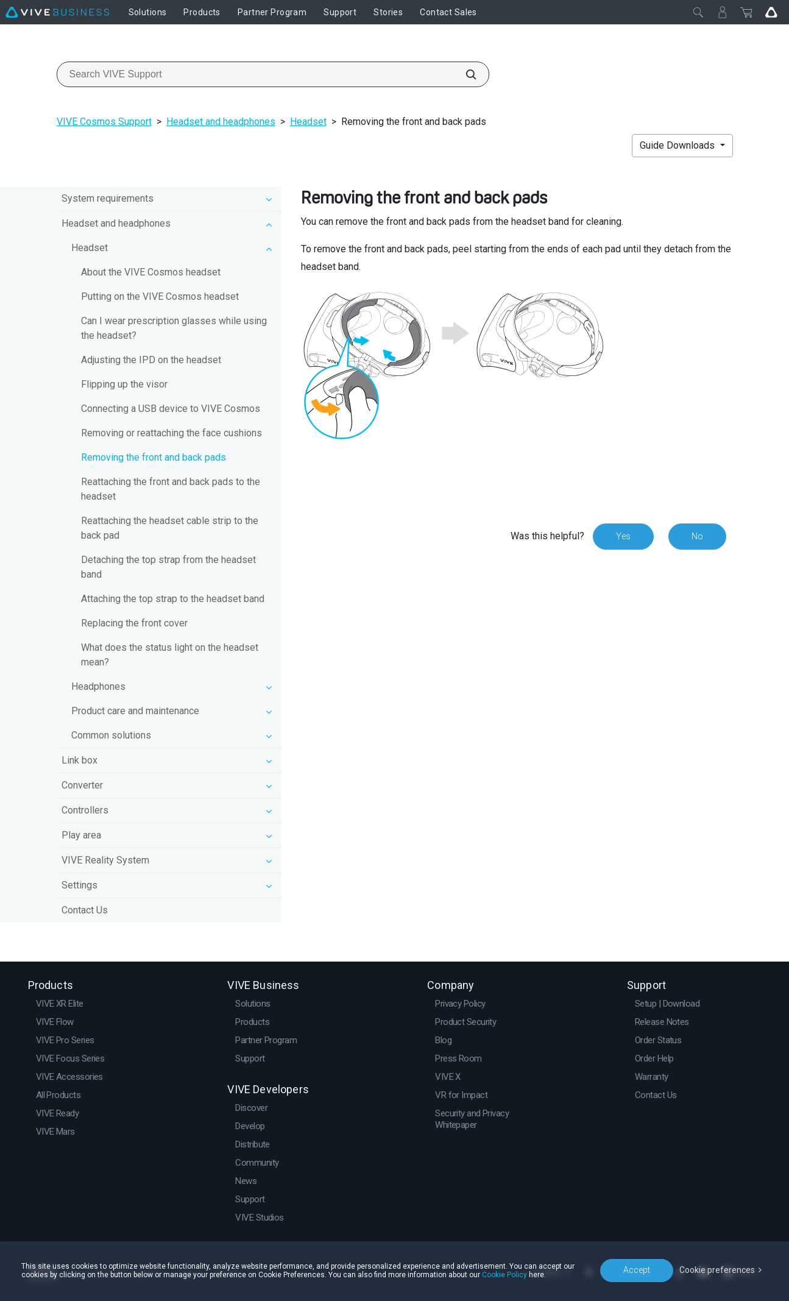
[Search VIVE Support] (464, 74)
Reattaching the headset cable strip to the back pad (169, 528)
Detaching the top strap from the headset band (168, 567)
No (697, 536)
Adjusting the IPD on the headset (151, 360)
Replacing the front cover (134, 623)
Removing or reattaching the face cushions (171, 433)
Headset (308, 121)
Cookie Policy (504, 1275)
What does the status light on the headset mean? (169, 655)
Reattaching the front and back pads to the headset (170, 489)
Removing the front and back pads (153, 457)
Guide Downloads (678, 145)
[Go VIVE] (771, 12)
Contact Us (85, 910)
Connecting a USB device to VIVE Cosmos (170, 408)
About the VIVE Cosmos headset (151, 272)
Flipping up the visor (124, 384)
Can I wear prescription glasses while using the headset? (174, 328)
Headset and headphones (220, 121)
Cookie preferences (717, 1270)
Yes (623, 536)
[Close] (698, 12)
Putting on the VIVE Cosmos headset (160, 296)
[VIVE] (57, 12)
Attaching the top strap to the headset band (172, 598)
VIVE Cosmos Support (104, 121)
